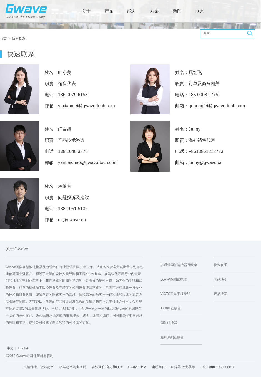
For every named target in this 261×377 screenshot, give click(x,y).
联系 (199, 11)
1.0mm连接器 (170, 308)
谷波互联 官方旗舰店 (107, 367)
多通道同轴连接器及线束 (178, 265)
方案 (154, 11)
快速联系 (18, 39)
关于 (86, 11)
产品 (108, 11)
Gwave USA (137, 367)
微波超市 (47, 367)
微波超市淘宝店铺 (72, 367)
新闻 (177, 11)
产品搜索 (220, 294)
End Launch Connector (217, 367)
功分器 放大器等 (183, 367)
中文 (10, 348)
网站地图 (220, 279)
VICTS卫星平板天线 (175, 294)
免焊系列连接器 (172, 337)
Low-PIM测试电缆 (173, 279)
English (23, 348)
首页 (3, 39)
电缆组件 (158, 367)
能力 (131, 11)
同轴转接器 (168, 323)
